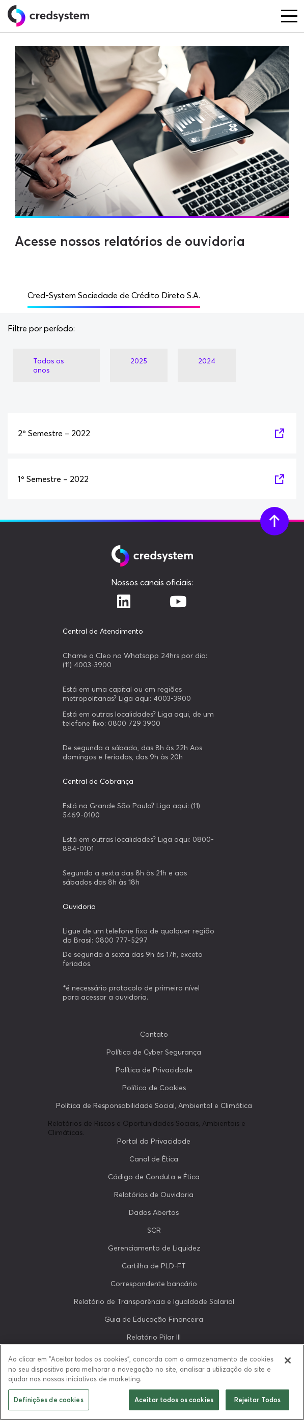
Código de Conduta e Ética (154, 1176)
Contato (154, 1034)
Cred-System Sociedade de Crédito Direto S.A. (113, 295)
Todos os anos (48, 365)
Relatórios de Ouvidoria (154, 1194)
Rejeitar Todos (257, 1403)
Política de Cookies (154, 1087)
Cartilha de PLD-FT (154, 1265)
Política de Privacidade (154, 1069)
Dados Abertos (154, 1212)
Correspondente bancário (153, 1283)
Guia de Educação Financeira (153, 1319)
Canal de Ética (153, 1158)
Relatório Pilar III (154, 1337)
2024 (206, 360)
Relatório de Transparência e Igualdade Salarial (154, 1301)
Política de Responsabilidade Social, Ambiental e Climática (154, 1105)
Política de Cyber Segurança (153, 1052)
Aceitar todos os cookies (173, 1403)
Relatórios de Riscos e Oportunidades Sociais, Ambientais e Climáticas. (146, 1128)
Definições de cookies (49, 1403)
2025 (138, 360)
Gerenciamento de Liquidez (154, 1248)
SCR (154, 1230)
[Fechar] (288, 1364)
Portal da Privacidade (153, 1141)
